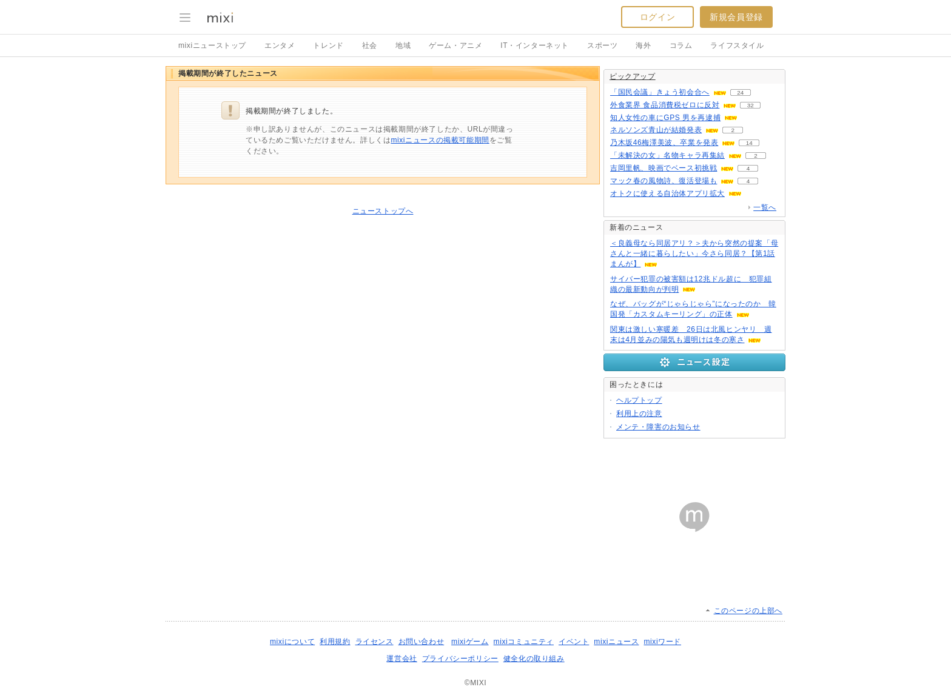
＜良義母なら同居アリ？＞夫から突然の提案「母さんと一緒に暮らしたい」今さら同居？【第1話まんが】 (694, 253)
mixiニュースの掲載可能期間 (440, 140)
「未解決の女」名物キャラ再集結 (667, 155)
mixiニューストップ (212, 45)
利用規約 (335, 641)
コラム (681, 45)
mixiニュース (616, 641)
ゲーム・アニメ (455, 45)
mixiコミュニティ (524, 641)
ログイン (657, 17)
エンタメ (279, 45)
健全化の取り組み (534, 658)
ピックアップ (633, 76)
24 (740, 92)
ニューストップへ (383, 211)
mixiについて (292, 641)
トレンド (328, 45)
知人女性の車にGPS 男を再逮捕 (665, 117)
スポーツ (602, 45)
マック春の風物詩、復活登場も (663, 180)
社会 (369, 45)
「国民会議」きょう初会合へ (660, 92)
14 (749, 142)
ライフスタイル (737, 45)
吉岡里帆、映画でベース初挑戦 (663, 168)
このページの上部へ (748, 610)
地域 (403, 45)
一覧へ (764, 207)
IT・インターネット (534, 45)
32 (750, 105)
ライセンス (374, 641)
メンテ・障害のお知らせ (658, 427)
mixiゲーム (470, 641)
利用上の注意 (639, 413)
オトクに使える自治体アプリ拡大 (667, 193)
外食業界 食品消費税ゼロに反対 (664, 105)
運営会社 (401, 658)
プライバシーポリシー (460, 658)
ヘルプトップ (639, 400)
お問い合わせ (421, 641)
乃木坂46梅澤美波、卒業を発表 (664, 142)
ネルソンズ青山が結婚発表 (656, 130)
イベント (574, 641)
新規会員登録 (736, 17)
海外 (643, 45)
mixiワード (662, 641)
